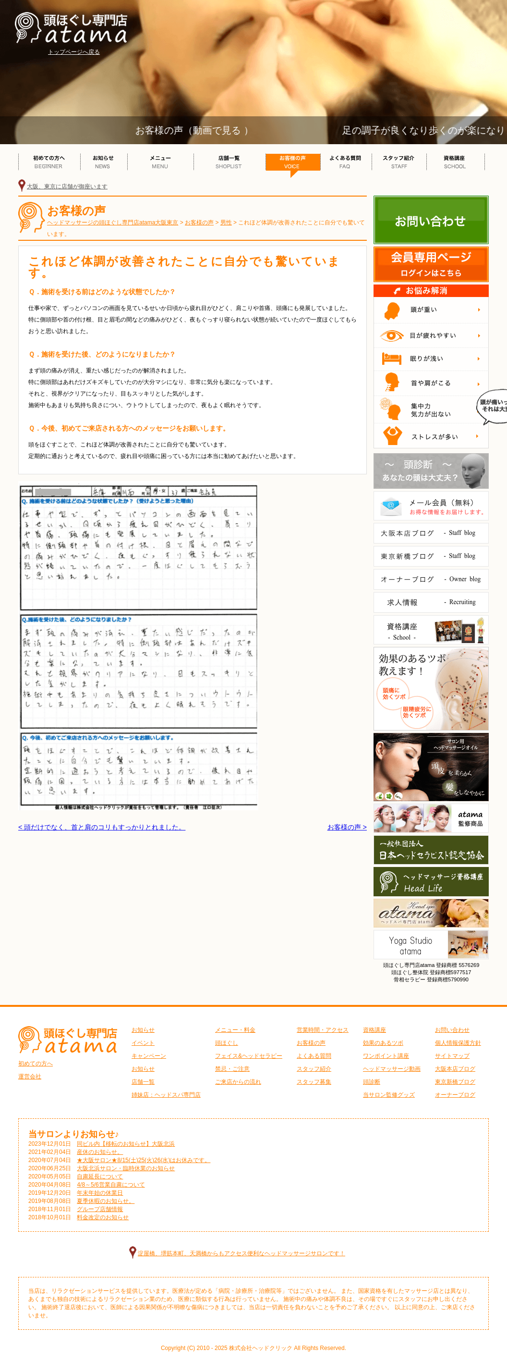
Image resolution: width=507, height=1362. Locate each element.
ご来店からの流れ (238, 1081)
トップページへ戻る (74, 52)
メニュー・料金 (235, 1030)
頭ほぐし (226, 1043)
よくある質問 (314, 1055)
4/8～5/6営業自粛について (111, 1184)
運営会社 (29, 1076)
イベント (143, 1043)
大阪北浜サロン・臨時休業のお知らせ (126, 1168)
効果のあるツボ (383, 1043)
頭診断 (371, 1081)
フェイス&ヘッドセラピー (248, 1055)
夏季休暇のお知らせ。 (105, 1201)
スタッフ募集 (314, 1081)
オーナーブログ (455, 1094)
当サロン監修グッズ (389, 1094)
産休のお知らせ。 (100, 1152)
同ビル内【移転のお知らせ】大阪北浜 (126, 1143)
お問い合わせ (452, 1030)
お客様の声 (311, 1043)
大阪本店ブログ (455, 1068)
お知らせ (143, 1030)
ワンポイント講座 (386, 1055)
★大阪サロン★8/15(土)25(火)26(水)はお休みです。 (143, 1160)
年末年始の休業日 (100, 1192)
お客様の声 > (347, 827)
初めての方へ (35, 1063)
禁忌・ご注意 (232, 1068)
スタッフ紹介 (314, 1068)
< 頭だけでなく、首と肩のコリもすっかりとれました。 (101, 827)
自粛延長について (100, 1176)
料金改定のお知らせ (103, 1217)
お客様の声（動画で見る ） (203, 130)
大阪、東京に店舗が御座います (67, 186)
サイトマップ (452, 1055)
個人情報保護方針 (458, 1043)
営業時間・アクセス (323, 1030)
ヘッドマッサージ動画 (392, 1068)
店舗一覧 (143, 1081)
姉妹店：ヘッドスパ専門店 (166, 1094)
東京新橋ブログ (455, 1081)
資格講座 (374, 1030)
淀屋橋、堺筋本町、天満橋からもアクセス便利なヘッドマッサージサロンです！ (241, 1253)
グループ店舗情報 (100, 1209)
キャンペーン (149, 1055)
